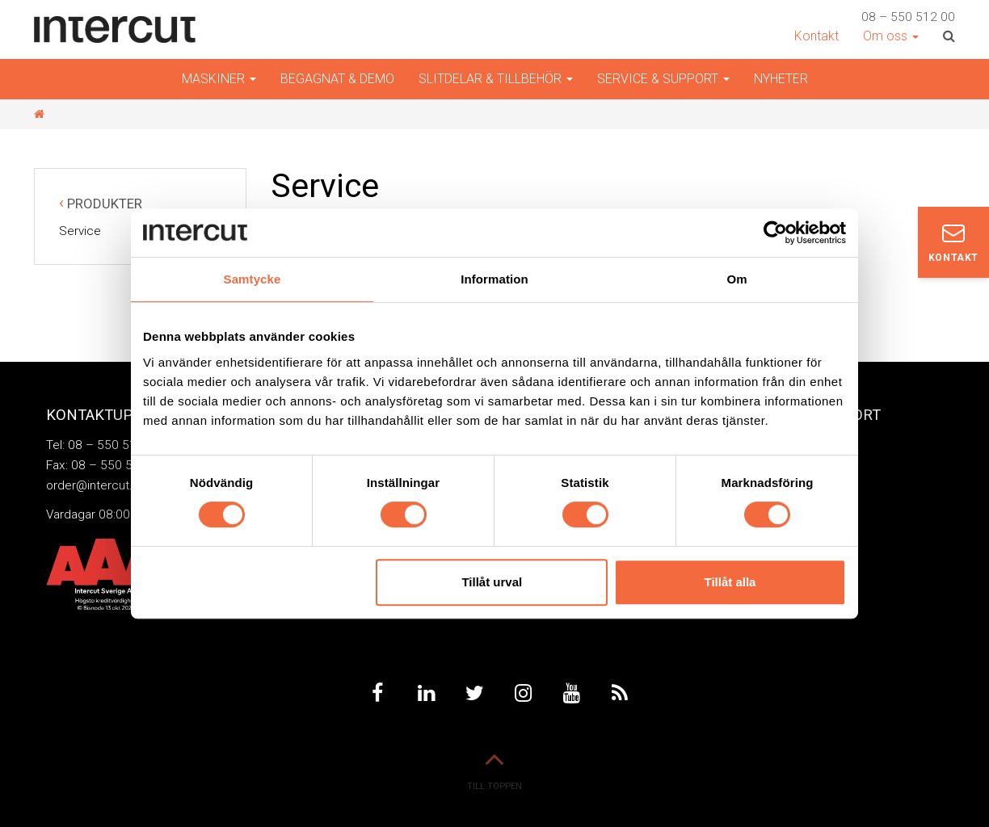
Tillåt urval (491, 582)
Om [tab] (736, 279)
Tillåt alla (729, 582)
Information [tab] (494, 279)
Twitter (474, 693)
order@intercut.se (96, 485)
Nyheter (781, 78)
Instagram (523, 693)
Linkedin (426, 693)
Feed (620, 693)
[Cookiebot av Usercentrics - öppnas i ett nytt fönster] (775, 232)
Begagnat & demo (337, 78)
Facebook (377, 693)
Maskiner (219, 78)
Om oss (891, 36)
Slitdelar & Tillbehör (496, 78)
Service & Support (663, 78)
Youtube (571, 693)
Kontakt (816, 36)
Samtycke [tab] (252, 279)
